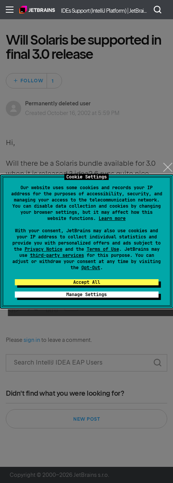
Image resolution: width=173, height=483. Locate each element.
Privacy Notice (43, 249)
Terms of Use (103, 249)
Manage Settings (86, 294)
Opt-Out (90, 268)
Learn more (112, 218)
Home (37, 9)
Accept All (86, 282)
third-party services (57, 255)
